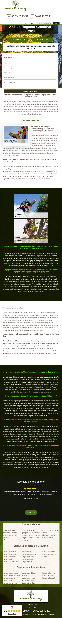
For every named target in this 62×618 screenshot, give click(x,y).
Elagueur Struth (27, 562)
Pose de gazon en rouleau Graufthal (49, 531)
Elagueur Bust (7, 559)
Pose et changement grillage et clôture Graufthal (30, 531)
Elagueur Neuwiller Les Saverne (48, 555)
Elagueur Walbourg (47, 575)
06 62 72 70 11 (43, 16)
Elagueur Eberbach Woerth (11, 575)
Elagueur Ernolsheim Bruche (29, 574)
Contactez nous (42, 39)
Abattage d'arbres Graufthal (31, 535)
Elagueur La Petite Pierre (11, 562)
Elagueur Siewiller (28, 559)
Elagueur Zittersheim (28, 583)
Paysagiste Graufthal (48, 535)
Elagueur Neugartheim (10, 583)
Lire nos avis (12, 614)
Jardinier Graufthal (47, 538)
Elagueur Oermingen (28, 578)
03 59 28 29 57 (19, 16)
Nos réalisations (17, 39)
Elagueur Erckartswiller (48, 551)
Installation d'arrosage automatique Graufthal (10, 531)
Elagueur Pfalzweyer (9, 557)
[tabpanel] (31, 256)
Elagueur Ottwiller (28, 557)
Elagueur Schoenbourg (10, 554)
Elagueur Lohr (26, 551)
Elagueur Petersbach (29, 554)
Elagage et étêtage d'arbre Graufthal (30, 539)
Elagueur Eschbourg (9, 551)
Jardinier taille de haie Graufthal (10, 536)
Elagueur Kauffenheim (29, 580)
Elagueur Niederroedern (10, 573)
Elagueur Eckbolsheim (48, 578)
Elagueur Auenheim (9, 580)
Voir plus (31, 512)
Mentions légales (46, 614)
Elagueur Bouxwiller (9, 578)
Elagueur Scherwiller (48, 573)
